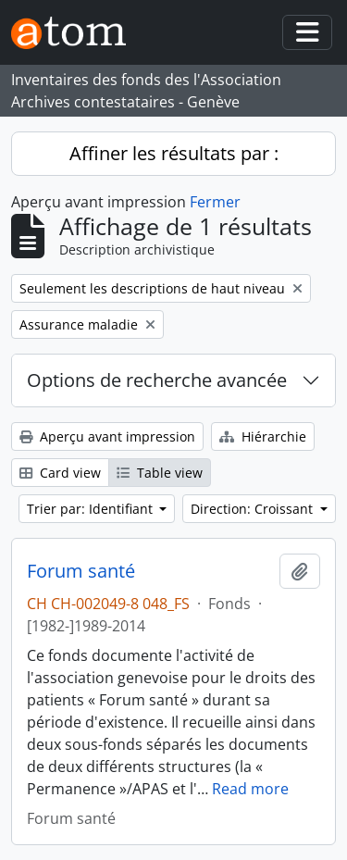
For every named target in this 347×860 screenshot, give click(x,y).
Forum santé (81, 571)
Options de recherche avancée (157, 380)
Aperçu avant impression (107, 436)
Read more (250, 789)
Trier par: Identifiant (91, 508)
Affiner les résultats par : (174, 153)
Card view (60, 472)
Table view (160, 472)
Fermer (215, 202)
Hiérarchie (262, 436)
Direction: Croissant (253, 508)
